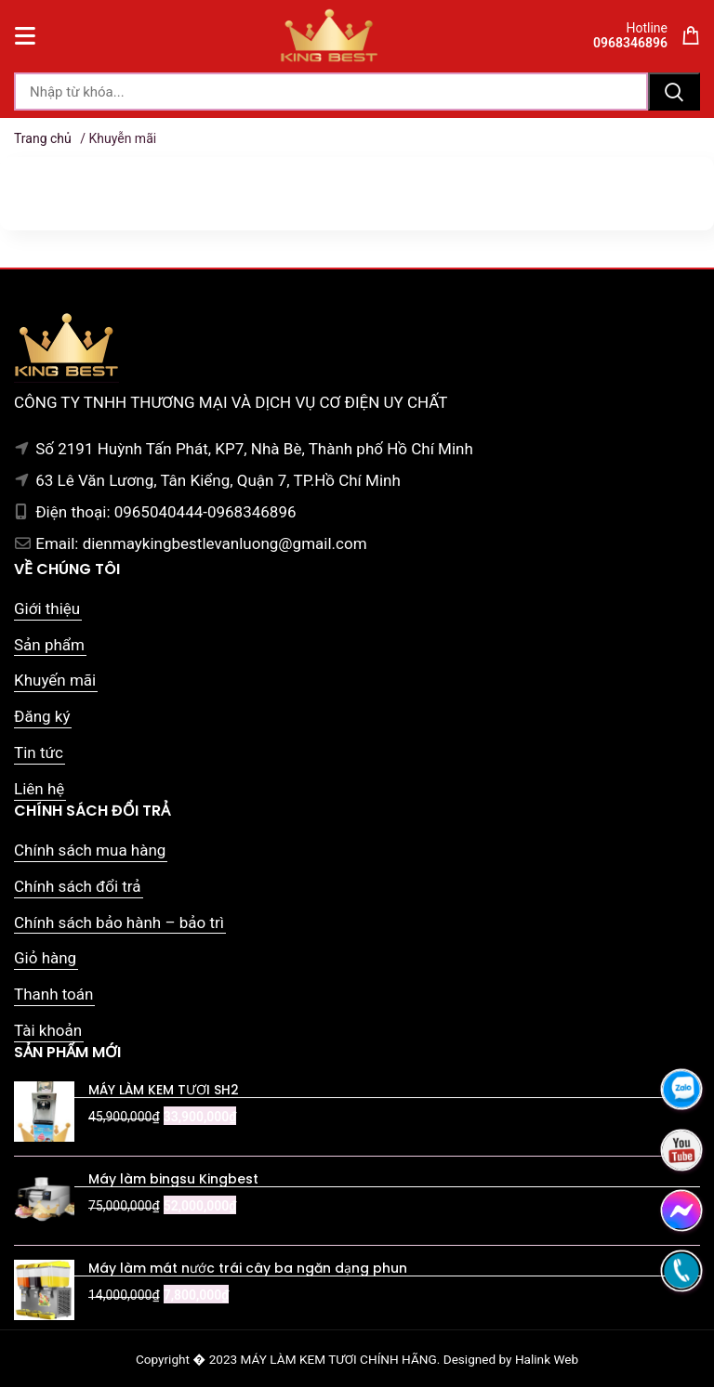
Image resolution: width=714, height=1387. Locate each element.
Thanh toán (53, 994)
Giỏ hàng (45, 958)
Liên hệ (39, 788)
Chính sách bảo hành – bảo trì (119, 922)
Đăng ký (42, 716)
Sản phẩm (49, 644)
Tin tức (38, 752)
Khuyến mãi (55, 680)
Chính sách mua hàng (89, 850)
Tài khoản (48, 1030)
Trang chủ (43, 138)
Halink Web (546, 1359)
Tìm (674, 91)
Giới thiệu (47, 608)
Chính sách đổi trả (77, 886)
